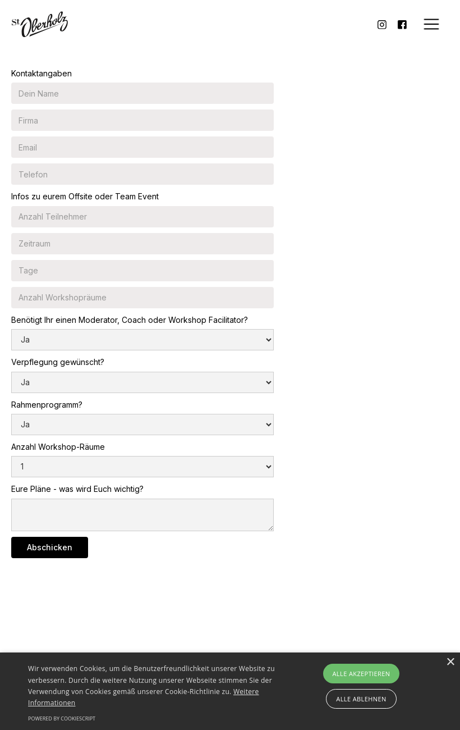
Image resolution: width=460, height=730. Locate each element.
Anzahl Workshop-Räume (58, 446)
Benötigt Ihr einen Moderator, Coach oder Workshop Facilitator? (129, 320)
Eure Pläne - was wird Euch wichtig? (77, 489)
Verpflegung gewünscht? (57, 362)
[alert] (230, 691)
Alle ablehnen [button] (361, 699)
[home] (40, 24)
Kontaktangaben (41, 73)
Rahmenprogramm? (46, 404)
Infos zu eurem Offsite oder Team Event (85, 196)
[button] (431, 24)
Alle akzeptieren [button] (361, 673)
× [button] (450, 662)
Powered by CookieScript (61, 718)
